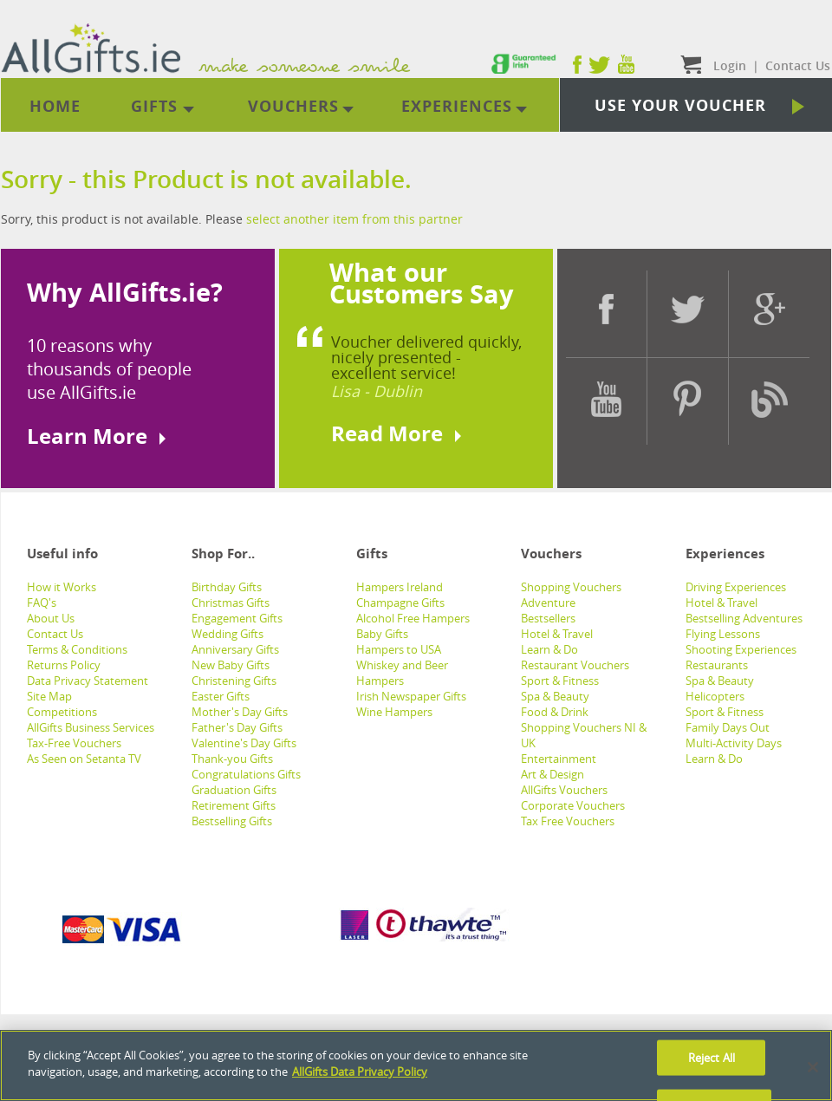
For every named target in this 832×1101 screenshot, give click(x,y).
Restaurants (717, 665)
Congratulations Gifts (246, 774)
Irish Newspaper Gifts (411, 696)
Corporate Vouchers (573, 805)
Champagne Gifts (400, 602)
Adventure (548, 602)
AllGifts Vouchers (564, 790)
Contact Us (55, 634)
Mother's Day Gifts (240, 712)
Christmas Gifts (231, 602)
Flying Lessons (723, 634)
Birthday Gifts (227, 587)
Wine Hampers (394, 712)
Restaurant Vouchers (575, 665)
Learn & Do (549, 649)
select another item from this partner (354, 219)
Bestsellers (548, 618)
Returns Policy (64, 665)
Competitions (62, 712)
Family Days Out (728, 727)
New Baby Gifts (231, 665)
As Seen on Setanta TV (84, 758)
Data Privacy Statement (87, 680)
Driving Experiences (736, 587)
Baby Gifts (382, 634)
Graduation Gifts (234, 790)
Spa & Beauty (555, 696)
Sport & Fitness (560, 680)
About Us (51, 618)
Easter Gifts (221, 696)
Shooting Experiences (741, 649)
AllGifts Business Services (90, 727)
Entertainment (558, 758)
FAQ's (41, 602)
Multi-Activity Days (734, 743)
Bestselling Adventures (744, 618)
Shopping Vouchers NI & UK (584, 735)
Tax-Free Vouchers (74, 743)
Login (729, 65)
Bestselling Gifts (232, 821)
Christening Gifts (234, 680)
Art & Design (552, 774)
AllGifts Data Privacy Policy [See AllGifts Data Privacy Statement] (359, 1072)
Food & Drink (554, 712)
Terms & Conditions (77, 649)
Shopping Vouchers (571, 587)
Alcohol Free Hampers (413, 618)
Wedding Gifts (227, 634)
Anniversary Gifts (235, 649)
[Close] (813, 1068)
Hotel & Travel (557, 634)
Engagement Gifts (237, 618)
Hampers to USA (398, 649)
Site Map (49, 696)
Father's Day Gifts (237, 727)
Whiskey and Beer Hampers (402, 672)
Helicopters (715, 696)
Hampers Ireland (399, 587)
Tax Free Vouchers (567, 821)
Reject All (711, 1057)
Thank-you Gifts (232, 758)
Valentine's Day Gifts (244, 743)
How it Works (61, 587)
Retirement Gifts (234, 805)
